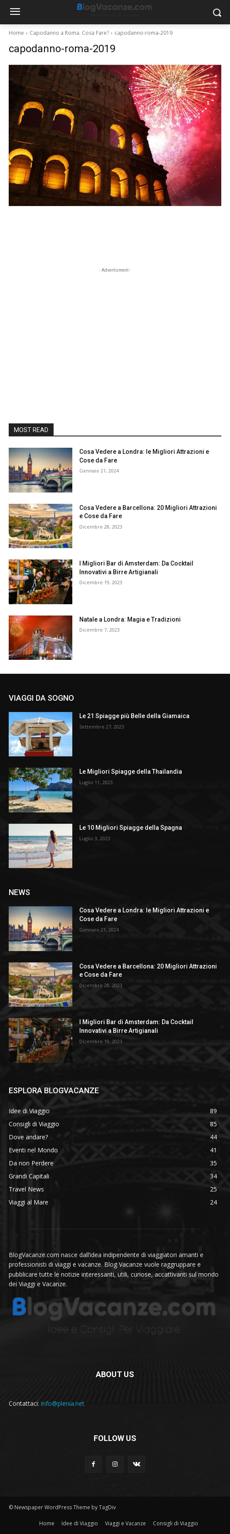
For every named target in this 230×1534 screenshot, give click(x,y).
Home (16, 33)
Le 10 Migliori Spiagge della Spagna (130, 827)
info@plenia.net (63, 1403)
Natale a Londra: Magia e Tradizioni (130, 619)
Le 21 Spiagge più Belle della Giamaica (134, 715)
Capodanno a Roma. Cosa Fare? (69, 33)
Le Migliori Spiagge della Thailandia (130, 771)
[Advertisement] (115, 329)
